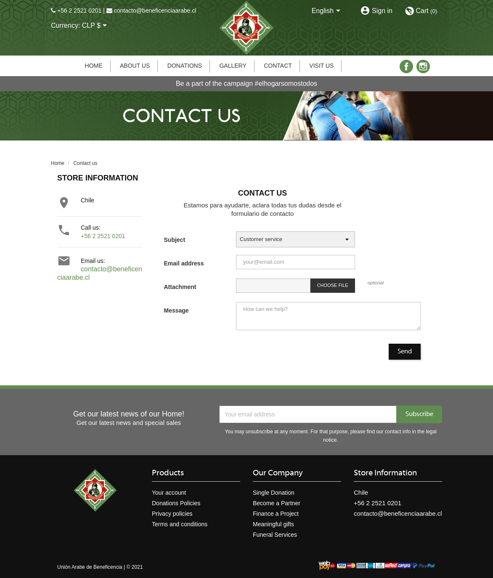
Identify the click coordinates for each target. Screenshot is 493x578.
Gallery (232, 65)
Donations (184, 65)
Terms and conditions (179, 524)
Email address (184, 263)
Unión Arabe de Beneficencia (89, 567)
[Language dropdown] (327, 11)
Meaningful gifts (273, 524)
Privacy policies (172, 513)
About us (135, 65)
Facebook (406, 66)
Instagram (423, 66)
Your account (169, 492)
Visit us (321, 65)
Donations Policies (176, 503)
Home (94, 65)
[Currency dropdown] (96, 26)
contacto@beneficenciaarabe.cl (155, 10)
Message (176, 310)
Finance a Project (276, 513)
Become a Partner (276, 503)
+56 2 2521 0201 (79, 10)
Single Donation (273, 492)
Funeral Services (275, 534)
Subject (175, 239)
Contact (278, 65)
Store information (385, 473)
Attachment (180, 287)
